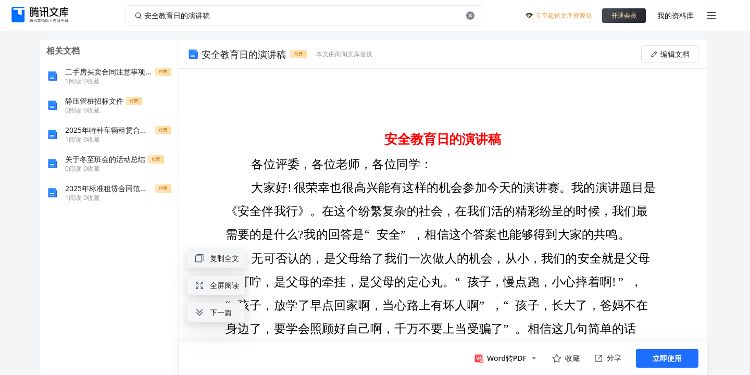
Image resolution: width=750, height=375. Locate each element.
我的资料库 (675, 15)
